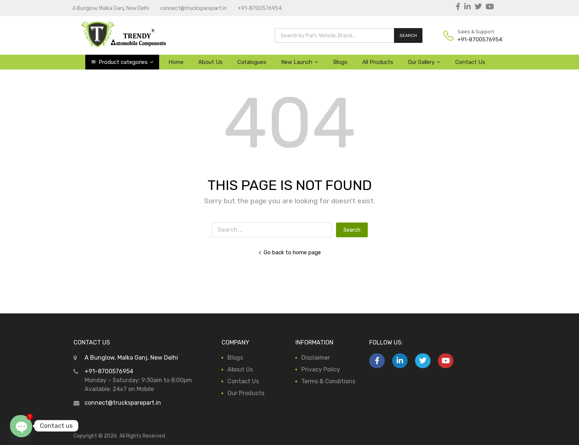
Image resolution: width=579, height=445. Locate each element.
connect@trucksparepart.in (193, 8)
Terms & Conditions (328, 381)
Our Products (245, 393)
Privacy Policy (320, 369)
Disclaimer (315, 357)
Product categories (126, 62)
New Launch (299, 62)
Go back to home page (289, 252)
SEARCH (408, 35)
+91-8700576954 (260, 8)
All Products (377, 62)
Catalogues (251, 62)
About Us (210, 62)
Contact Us (470, 62)
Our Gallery (424, 62)
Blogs (340, 62)
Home (176, 62)
